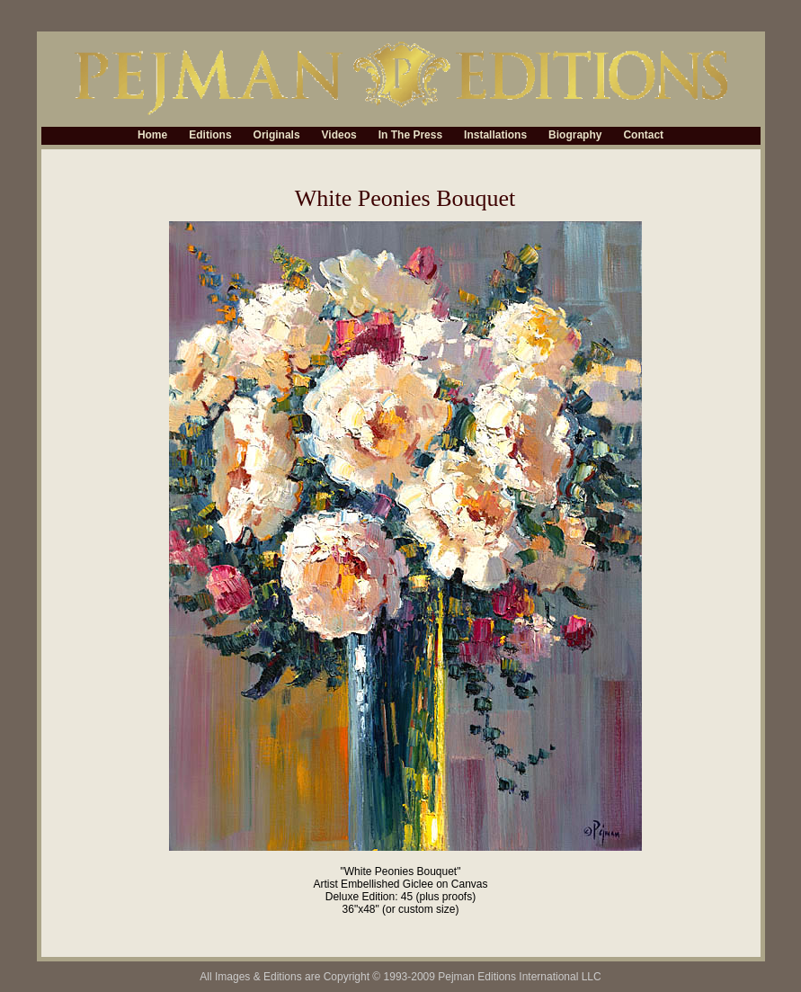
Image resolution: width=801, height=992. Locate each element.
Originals (277, 136)
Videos (339, 136)
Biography (574, 136)
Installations (495, 136)
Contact (643, 136)
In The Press (410, 136)
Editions (210, 136)
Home (152, 136)
